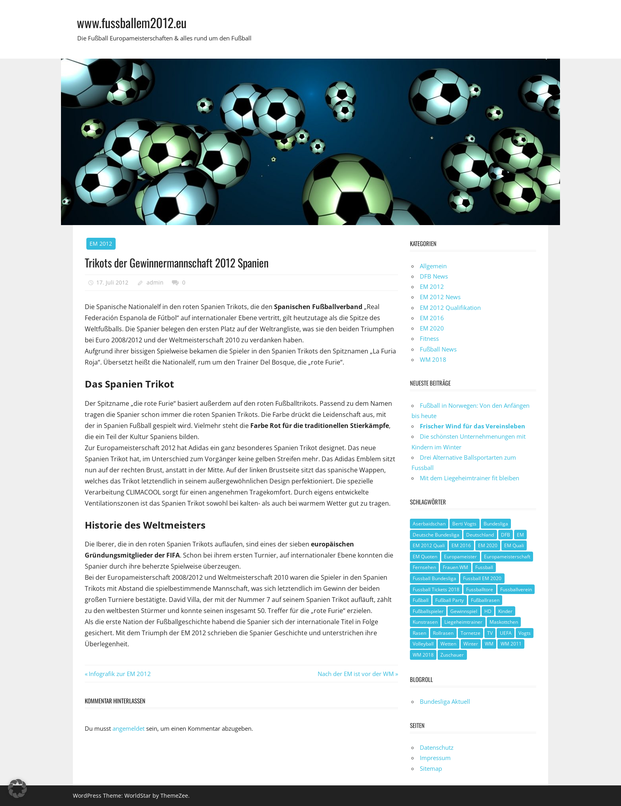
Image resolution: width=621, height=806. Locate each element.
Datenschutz (436, 747)
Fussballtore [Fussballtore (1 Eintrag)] (479, 589)
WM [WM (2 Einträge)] (489, 643)
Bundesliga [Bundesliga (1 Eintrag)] (496, 523)
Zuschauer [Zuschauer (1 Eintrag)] (452, 654)
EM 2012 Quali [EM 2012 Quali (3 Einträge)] (429, 545)
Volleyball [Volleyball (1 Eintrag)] (423, 643)
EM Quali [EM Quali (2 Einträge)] (514, 545)
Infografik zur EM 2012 (119, 674)
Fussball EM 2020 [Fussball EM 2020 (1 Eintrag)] (482, 578)
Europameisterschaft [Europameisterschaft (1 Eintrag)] (507, 556)
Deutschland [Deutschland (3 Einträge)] (480, 534)
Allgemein (433, 266)
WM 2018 (433, 359)
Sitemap (431, 768)
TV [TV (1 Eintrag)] (490, 633)
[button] (17, 788)
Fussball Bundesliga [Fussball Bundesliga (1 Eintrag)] (434, 578)
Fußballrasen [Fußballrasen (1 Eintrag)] (485, 600)
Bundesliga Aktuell (445, 701)
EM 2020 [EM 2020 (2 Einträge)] (487, 545)
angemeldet (128, 728)
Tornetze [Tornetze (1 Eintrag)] (470, 633)
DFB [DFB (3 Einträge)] (505, 534)
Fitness (429, 338)
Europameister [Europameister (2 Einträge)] (460, 556)
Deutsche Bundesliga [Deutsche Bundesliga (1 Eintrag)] (436, 534)
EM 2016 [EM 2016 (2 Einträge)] (461, 545)
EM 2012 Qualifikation (450, 307)
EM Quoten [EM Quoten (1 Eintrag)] (425, 556)
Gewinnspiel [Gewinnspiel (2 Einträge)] (463, 611)
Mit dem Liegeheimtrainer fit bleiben (469, 478)
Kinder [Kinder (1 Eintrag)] (505, 611)
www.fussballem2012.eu (132, 22)
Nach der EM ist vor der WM (356, 674)
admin (155, 282)
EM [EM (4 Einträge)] (520, 534)
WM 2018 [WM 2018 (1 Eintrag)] (423, 654)
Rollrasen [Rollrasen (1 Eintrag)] (443, 633)
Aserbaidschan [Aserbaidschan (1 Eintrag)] (429, 523)
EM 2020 (432, 328)
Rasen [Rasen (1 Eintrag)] (419, 633)
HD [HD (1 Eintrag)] (487, 611)
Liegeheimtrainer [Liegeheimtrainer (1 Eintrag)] (463, 622)
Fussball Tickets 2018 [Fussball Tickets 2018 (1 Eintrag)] (436, 589)
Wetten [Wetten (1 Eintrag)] (448, 643)
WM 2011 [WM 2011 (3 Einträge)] (511, 643)
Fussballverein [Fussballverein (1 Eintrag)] (516, 589)
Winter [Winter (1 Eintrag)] (470, 643)
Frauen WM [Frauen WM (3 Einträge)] (455, 567)
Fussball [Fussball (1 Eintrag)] (484, 567)
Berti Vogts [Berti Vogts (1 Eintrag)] (464, 523)
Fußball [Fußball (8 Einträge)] (421, 600)
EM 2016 (432, 318)
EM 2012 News (440, 297)
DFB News (434, 276)
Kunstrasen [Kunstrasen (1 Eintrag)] (425, 622)
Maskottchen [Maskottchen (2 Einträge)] (504, 622)
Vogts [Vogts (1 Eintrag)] (524, 633)
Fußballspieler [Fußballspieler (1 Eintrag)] (428, 611)
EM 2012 (101, 243)
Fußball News (438, 349)
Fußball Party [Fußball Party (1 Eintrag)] (449, 600)
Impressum (435, 758)
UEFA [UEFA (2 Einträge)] (506, 633)
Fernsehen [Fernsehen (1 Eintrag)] (424, 567)
